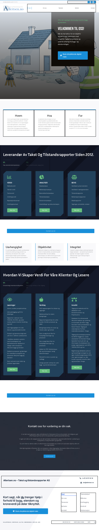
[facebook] (89, 2)
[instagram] (92, 2)
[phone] (95, 2)
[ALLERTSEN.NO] (13, 6)
